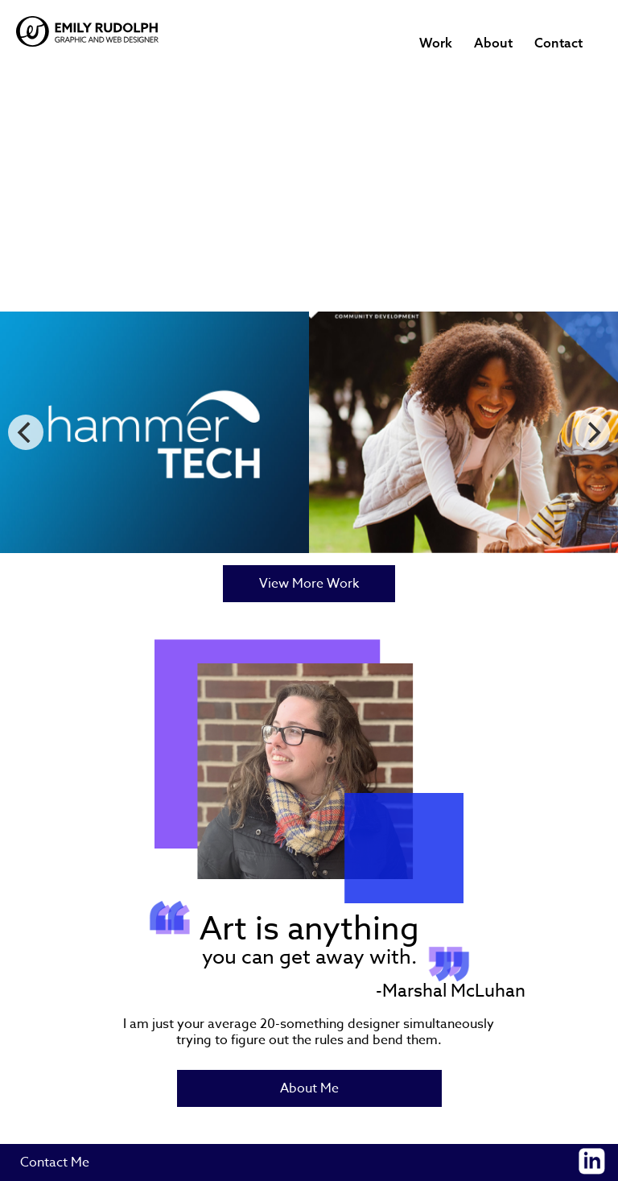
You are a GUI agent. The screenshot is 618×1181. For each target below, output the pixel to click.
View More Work (309, 583)
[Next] (592, 432)
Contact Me (54, 1162)
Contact (558, 43)
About (493, 43)
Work (435, 43)
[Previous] (25, 432)
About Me (308, 1088)
